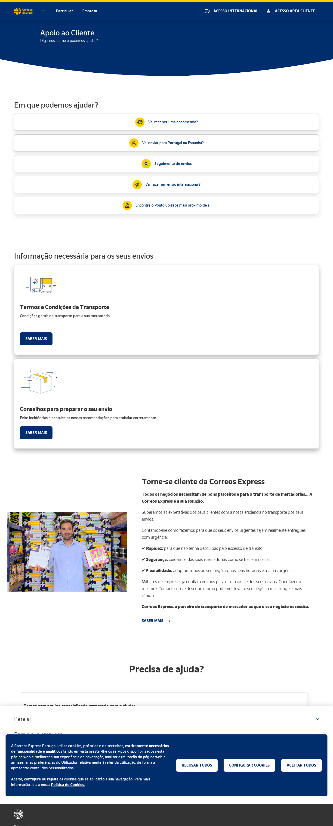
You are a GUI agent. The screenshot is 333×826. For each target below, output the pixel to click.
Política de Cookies (67, 785)
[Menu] (39, 11)
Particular (64, 11)
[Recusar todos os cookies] (197, 765)
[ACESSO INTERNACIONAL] (231, 11)
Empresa (89, 11)
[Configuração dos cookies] (249, 765)
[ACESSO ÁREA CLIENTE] (290, 11)
